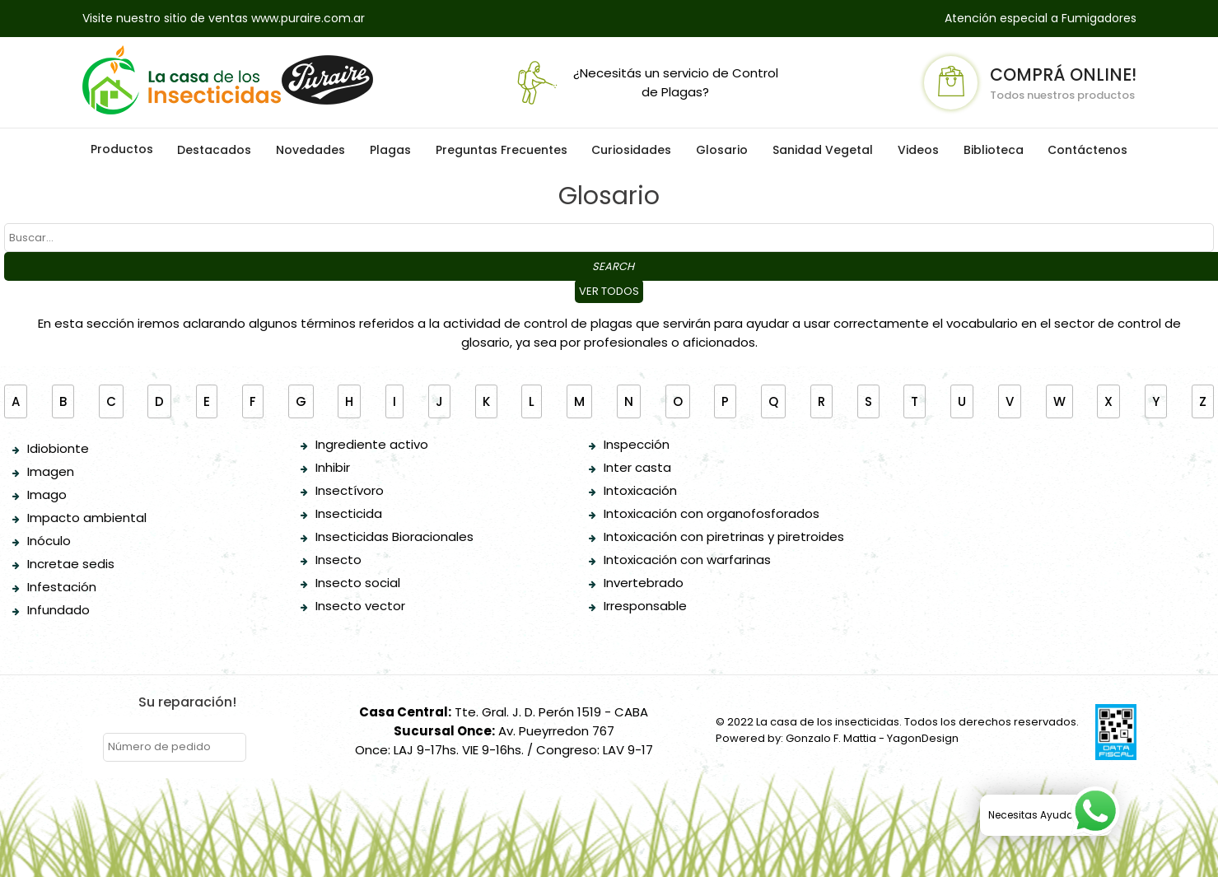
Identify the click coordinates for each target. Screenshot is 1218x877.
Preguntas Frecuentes (501, 150)
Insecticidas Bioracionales (394, 536)
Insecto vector (360, 605)
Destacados (214, 150)
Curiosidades (631, 150)
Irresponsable (645, 605)
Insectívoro (349, 490)
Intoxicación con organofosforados (711, 513)
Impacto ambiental (87, 517)
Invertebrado (644, 582)
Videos (918, 150)
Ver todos (609, 291)
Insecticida (348, 513)
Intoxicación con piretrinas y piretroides (724, 536)
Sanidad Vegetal (822, 150)
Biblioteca (994, 150)
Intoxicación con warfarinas (687, 559)
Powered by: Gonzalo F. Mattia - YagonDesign (837, 738)
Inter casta (637, 467)
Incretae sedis (70, 563)
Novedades (310, 150)
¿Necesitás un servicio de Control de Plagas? (644, 83)
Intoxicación (640, 490)
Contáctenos (1087, 150)
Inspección (637, 444)
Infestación (61, 586)
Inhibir (332, 467)
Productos (122, 149)
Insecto (338, 559)
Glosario (722, 150)
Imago (47, 494)
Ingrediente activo (371, 444)
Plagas (390, 150)
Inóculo (49, 540)
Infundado (58, 609)
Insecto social (357, 582)
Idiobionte (58, 448)
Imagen (50, 471)
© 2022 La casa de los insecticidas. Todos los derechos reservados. (897, 722)
